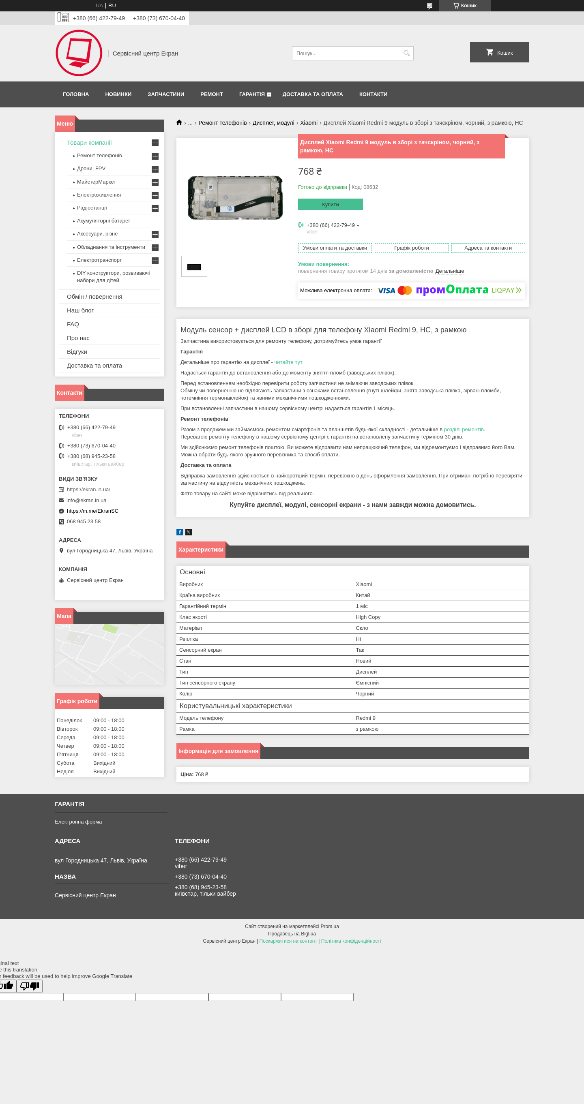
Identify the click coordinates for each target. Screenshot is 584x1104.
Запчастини (166, 94)
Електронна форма (78, 822)
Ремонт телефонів (223, 123)
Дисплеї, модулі (273, 123)
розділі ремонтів (464, 429)
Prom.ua (330, 926)
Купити (330, 204)
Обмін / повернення (94, 296)
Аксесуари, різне (97, 234)
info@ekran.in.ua (86, 500)
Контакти (373, 94)
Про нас (78, 337)
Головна (76, 94)
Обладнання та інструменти (111, 247)
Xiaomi (309, 123)
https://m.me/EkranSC (92, 511)
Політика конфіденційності (351, 941)
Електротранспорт (99, 260)
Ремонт (211, 94)
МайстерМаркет (96, 182)
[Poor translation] (30, 986)
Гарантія (252, 94)
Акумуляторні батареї (103, 221)
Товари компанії (89, 142)
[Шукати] (406, 53)
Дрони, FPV (91, 168)
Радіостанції (92, 208)
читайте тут (288, 362)
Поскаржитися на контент (288, 941)
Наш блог (80, 310)
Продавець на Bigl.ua (292, 934)
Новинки (118, 94)
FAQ (73, 324)
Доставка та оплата (313, 94)
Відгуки (77, 351)
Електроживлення (99, 195)
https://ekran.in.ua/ (88, 489)
